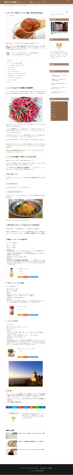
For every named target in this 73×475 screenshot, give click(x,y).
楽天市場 (25, 276)
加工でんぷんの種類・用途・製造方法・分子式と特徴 (59, 84)
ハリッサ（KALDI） (12, 80)
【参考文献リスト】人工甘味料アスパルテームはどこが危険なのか (59, 80)
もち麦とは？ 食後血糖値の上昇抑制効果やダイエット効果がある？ (31, 442)
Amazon (20, 276)
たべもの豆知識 (37, 1)
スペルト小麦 (61, 14)
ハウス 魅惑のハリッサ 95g (22, 268)
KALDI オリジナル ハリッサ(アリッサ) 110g (26, 348)
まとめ (9, 82)
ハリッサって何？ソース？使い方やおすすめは (20, 5)
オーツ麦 (57, 14)
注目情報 (31, 1)
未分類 (53, 109)
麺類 (22, 1)
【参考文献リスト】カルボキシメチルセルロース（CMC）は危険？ (59, 76)
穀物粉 (19, 1)
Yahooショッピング (33, 276)
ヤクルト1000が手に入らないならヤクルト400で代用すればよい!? (59, 93)
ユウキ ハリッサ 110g (21, 306)
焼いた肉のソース (12, 67)
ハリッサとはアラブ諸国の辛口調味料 (14, 63)
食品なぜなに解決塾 (10, 2)
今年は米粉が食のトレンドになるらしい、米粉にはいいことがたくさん (59, 88)
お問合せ (52, 468)
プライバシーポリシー (34, 468)
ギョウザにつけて (12, 69)
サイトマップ (26, 468)
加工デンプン (53, 14)
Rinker (21, 351)
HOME (6, 5)
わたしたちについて (45, 468)
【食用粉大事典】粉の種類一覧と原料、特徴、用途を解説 (59, 33)
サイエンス (26, 1)
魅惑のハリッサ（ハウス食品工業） (15, 75)
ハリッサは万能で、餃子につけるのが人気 (15, 65)
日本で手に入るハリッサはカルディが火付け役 (16, 73)
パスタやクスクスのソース (14, 71)
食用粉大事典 (43, 1)
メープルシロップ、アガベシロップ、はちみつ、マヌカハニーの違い (31, 450)
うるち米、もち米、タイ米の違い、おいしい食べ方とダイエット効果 (31, 434)
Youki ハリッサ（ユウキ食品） (14, 78)
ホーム (20, 468)
